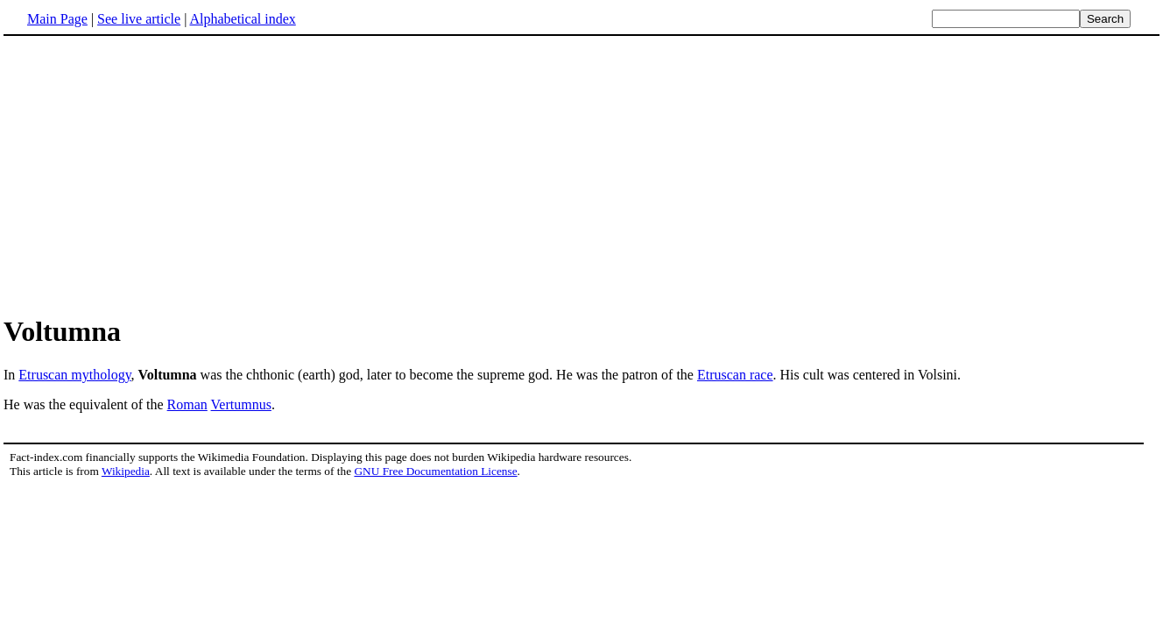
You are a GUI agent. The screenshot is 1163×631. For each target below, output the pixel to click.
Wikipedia (126, 471)
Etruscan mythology (74, 374)
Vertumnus (241, 404)
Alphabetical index (242, 18)
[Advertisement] (581, 174)
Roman (187, 404)
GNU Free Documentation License (435, 471)
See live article (138, 18)
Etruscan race (735, 374)
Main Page (57, 18)
